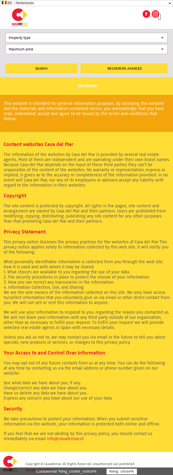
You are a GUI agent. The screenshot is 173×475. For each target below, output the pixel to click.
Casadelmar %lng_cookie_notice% (66, 471)
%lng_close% (121, 471)
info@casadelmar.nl (65, 438)
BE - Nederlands (18, 3)
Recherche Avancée (124, 68)
